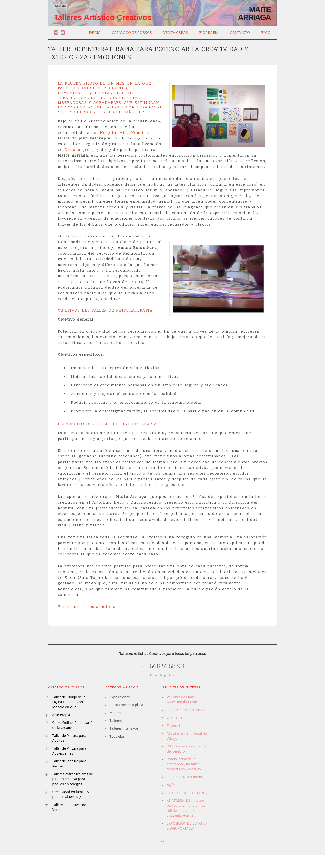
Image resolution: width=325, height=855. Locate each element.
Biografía (209, 32)
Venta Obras (175, 32)
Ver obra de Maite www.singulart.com (182, 699)
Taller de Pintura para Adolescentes (69, 751)
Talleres (116, 720)
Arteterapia (61, 714)
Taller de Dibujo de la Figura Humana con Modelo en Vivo (69, 702)
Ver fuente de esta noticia (87, 606)
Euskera (60, 5)
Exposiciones (120, 697)
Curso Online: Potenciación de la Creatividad (73, 725)
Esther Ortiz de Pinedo (184, 777)
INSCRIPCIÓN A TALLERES (187, 792)
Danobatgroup (80, 149)
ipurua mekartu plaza (126, 704)
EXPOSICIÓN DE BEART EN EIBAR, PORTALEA (187, 825)
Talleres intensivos (124, 728)
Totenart (173, 725)
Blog (265, 32)
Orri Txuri (174, 717)
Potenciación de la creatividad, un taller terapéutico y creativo (184, 764)
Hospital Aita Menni (122, 132)
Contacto (240, 32)
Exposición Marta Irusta (185, 710)
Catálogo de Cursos (132, 32)
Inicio (95, 32)
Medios (115, 712)
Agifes (172, 784)
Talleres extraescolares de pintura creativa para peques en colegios (72, 779)
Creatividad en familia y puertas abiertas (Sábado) (72, 794)
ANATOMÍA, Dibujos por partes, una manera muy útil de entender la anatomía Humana (186, 808)
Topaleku (117, 736)
